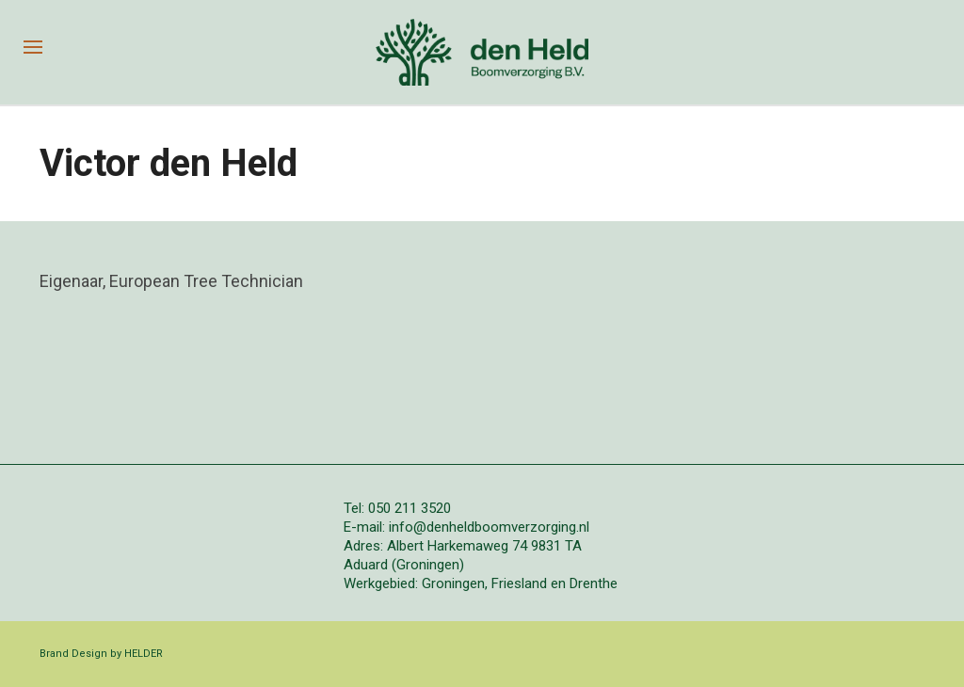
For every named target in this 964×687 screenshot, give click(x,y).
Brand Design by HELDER (101, 653)
